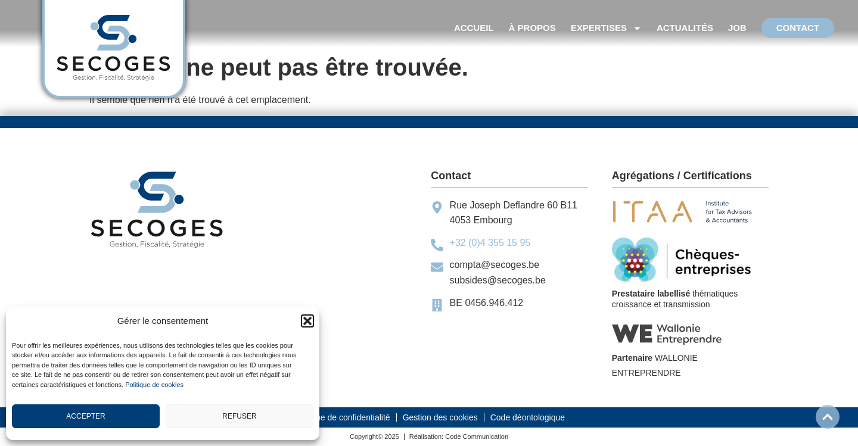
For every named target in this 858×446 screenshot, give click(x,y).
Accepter (85, 416)
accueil (474, 28)
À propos (532, 28)
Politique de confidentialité (341, 417)
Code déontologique (527, 417)
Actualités (685, 28)
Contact (797, 28)
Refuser (239, 416)
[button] (307, 321)
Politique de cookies (154, 384)
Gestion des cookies (440, 417)
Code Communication (476, 436)
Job (737, 28)
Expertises (606, 28)
